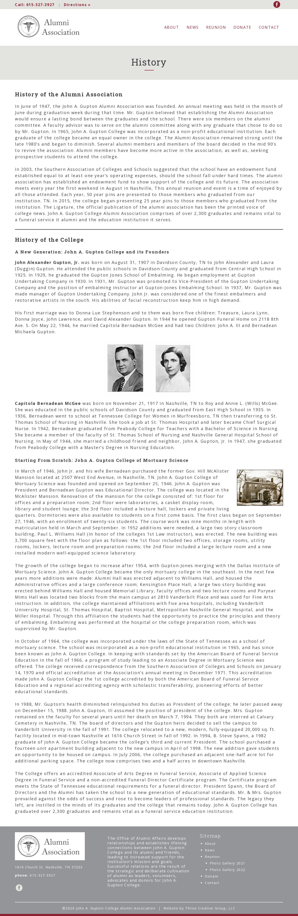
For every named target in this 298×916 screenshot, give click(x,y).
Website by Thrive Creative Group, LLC (199, 908)
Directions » (76, 4)
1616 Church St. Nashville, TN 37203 (49, 867)
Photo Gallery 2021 (227, 863)
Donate (242, 27)
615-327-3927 (35, 4)
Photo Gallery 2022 (227, 869)
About (171, 27)
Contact (269, 27)
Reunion (216, 27)
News (193, 27)
